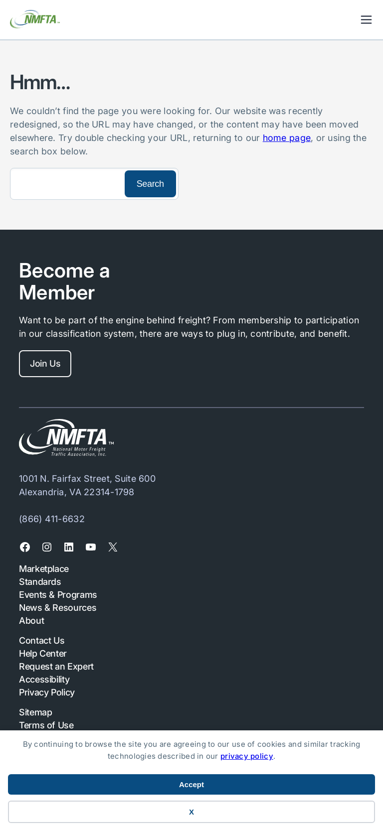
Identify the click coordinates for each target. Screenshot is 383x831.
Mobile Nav (366, 19)
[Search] (66, 183)
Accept (191, 784)
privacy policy (246, 756)
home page (287, 138)
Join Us (45, 363)
